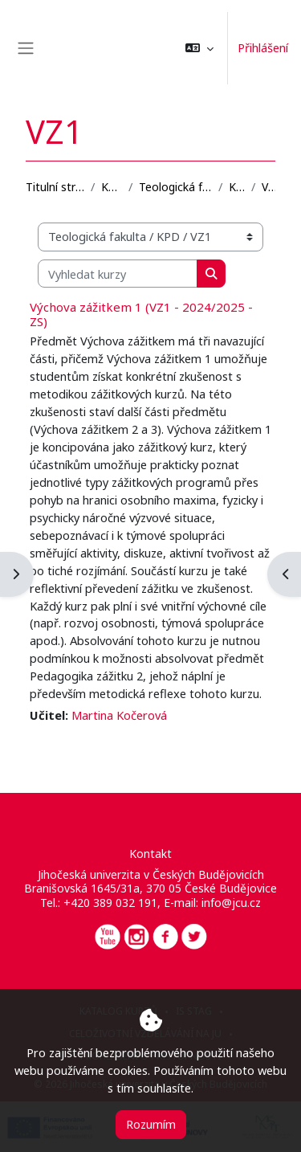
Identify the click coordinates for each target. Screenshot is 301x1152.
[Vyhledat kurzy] (117, 273)
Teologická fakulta (175, 186)
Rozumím (151, 1124)
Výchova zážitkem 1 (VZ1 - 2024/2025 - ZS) (141, 314)
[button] (199, 48)
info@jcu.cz (231, 902)
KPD (237, 186)
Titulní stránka (55, 186)
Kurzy (111, 186)
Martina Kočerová (119, 715)
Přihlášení (263, 47)
